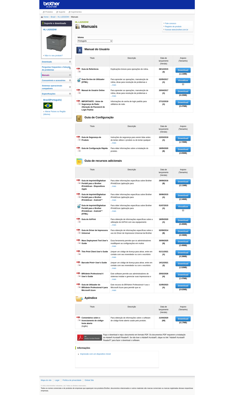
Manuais (45, 75)
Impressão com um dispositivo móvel (95, 354)
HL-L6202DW (63, 17)
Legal (57, 380)
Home (46, 17)
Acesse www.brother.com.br (176, 30)
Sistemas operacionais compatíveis (52, 87)
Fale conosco (170, 23)
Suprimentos (76, 12)
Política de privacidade (72, 380)
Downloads (47, 62)
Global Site (89, 380)
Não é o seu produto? (54, 56)
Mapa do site (46, 380)
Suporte (62, 12)
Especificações (49, 94)
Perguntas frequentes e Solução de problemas (56, 68)
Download (183, 70)
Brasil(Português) (52, 100)
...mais (113, 85)
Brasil (53, 17)
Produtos (49, 12)
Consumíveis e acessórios (53, 80)
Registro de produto (173, 26)
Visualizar (183, 80)
